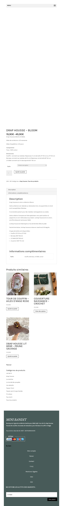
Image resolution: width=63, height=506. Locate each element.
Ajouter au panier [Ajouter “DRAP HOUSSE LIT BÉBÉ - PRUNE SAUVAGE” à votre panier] (12, 356)
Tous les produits (33, 181)
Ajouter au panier (20, 172)
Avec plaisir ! (52, 499)
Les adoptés (10, 385)
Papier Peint (10, 388)
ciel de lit (9, 373)
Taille (8, 166)
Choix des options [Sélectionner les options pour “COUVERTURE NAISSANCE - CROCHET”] (40, 311)
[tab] (31, 189)
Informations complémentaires (18, 193)
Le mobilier (9, 379)
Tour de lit (9, 397)
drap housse (23, 181)
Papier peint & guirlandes (14, 391)
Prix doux (9, 394)
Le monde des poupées (13, 382)
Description (12, 189)
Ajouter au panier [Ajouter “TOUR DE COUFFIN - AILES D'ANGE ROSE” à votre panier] (12, 308)
